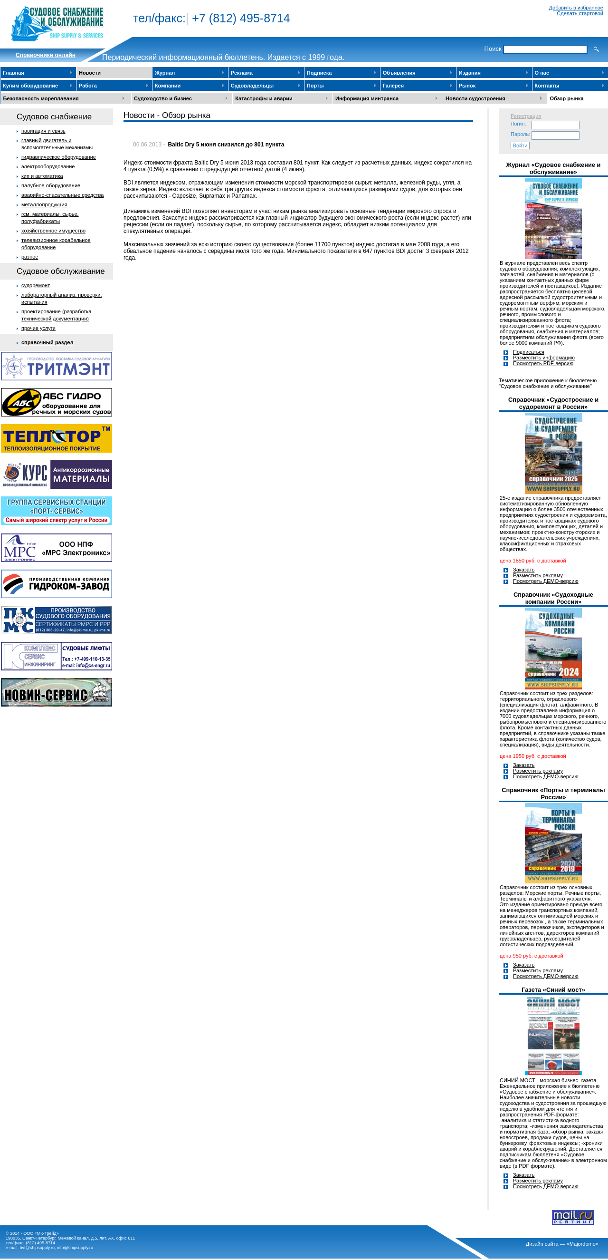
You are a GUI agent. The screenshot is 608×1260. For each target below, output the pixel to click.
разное (29, 257)
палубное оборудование (50, 185)
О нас (542, 73)
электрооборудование (48, 166)
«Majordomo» (582, 1244)
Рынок (467, 85)
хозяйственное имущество (53, 230)
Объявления (399, 73)
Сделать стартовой (580, 13)
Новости (90, 73)
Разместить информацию (544, 357)
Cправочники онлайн (46, 55)
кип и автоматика (42, 176)
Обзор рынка (566, 98)
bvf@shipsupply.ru (37, 1247)
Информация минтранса (367, 98)
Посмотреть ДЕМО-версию (546, 581)
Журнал (165, 73)
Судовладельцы (252, 85)
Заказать (524, 569)
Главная (13, 73)
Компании (167, 85)
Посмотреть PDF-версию (543, 363)
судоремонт (35, 285)
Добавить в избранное (576, 7)
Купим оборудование (30, 85)
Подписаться (528, 352)
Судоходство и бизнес (163, 98)
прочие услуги (38, 328)
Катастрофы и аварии (263, 98)
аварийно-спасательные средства (62, 195)
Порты (315, 85)
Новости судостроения (475, 98)
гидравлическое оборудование (58, 157)
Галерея (393, 85)
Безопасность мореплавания (41, 98)
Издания (470, 73)
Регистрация (526, 116)
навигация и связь (43, 131)
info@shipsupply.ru (75, 1247)
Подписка (319, 73)
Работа (88, 85)
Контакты (547, 85)
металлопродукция (44, 204)
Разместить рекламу (538, 575)
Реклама (242, 73)
